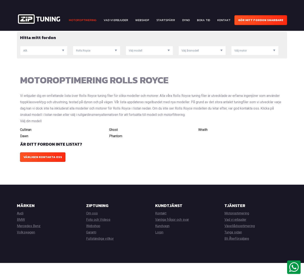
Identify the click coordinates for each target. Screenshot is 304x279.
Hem (20, 34)
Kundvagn (162, 242)
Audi (20, 229)
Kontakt (224, 20)
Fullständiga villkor (100, 255)
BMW (21, 236)
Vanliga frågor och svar (172, 236)
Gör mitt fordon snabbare (260, 20)
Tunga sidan (233, 248)
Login (159, 248)
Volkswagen (26, 248)
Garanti (91, 248)
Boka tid (203, 20)
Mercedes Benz (29, 242)
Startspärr (165, 20)
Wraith (203, 146)
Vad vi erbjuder (116, 20)
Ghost (113, 146)
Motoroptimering (83, 20)
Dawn (24, 152)
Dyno (186, 20)
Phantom (115, 152)
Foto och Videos (98, 236)
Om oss (92, 229)
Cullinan (25, 146)
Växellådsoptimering (239, 242)
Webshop (142, 20)
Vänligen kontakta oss (42, 173)
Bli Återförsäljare (236, 255)
